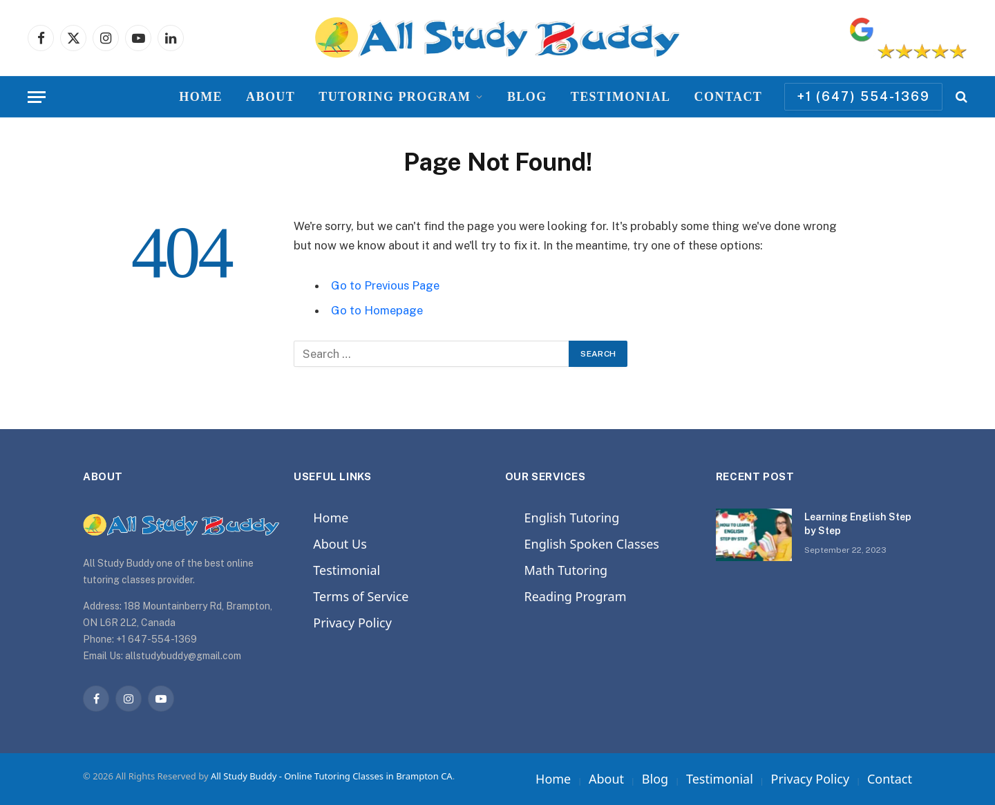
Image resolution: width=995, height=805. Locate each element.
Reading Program (575, 596)
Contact (728, 97)
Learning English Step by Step (857, 523)
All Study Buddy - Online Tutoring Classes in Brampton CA (332, 776)
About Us (340, 544)
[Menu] (37, 97)
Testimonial (621, 97)
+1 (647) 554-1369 (863, 96)
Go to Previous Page (385, 285)
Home (200, 97)
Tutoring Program (395, 97)
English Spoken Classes (591, 544)
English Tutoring (572, 517)
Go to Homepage (377, 310)
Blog (527, 97)
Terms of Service (360, 596)
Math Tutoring (566, 570)
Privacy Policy (352, 622)
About (270, 97)
